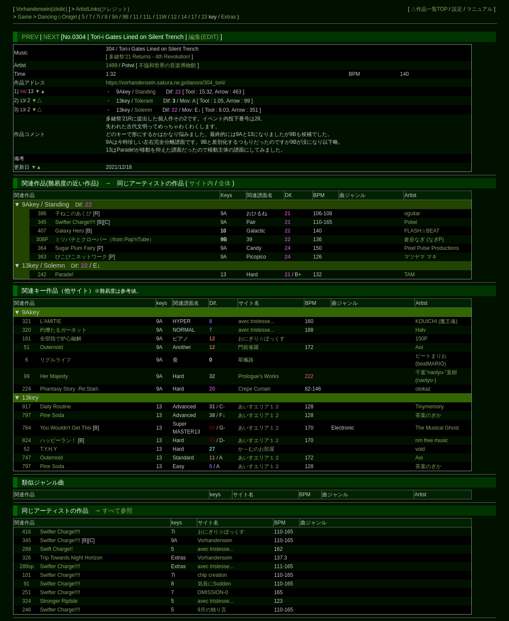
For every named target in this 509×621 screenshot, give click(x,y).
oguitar (412, 213)
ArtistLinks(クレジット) (102, 9)
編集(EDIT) (204, 36)
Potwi (410, 222)
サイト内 (201, 183)
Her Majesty (54, 376)
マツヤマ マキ (420, 257)
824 (26, 440)
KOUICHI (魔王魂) (436, 321)
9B (125, 17)
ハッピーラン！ (58, 440)
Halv (420, 330)
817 (26, 407)
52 (26, 449)
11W (161, 17)
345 (42, 222)
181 (26, 339)
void (420, 449)
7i (98, 17)
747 (26, 458)
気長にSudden (214, 584)
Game (25, 17)
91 (26, 584)
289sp (27, 566)
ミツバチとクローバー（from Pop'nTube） (104, 239)
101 (26, 575)
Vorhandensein (215, 540)
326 (26, 558)
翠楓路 (246, 360)
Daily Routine (55, 407)
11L (147, 17)
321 (26, 321)
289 (26, 549)
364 (42, 248)
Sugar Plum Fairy (75, 248)
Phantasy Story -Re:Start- (69, 389)
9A (115, 17)
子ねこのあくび (73, 213)
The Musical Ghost (437, 428)
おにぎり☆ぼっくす (261, 339)
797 (26, 415)
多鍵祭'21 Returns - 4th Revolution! (149, 57)
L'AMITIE (50, 321)
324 (26, 601)
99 (26, 376)
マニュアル (480, 9)
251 (26, 592)
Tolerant (143, 101)
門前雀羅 (248, 347)
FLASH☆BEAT (421, 231)
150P (421, 339)
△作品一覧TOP (429, 9)
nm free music (431, 440)
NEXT (51, 36)
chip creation (212, 575)
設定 (457, 9)
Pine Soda (52, 415)
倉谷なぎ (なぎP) (424, 239)
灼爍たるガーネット (63, 330)
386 (42, 213)
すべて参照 (117, 510)
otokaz (423, 389)
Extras (228, 17)
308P (42, 239)
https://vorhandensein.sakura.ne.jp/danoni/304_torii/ (165, 83)
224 (26, 389)
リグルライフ (55, 360)
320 (26, 330)
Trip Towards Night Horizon (71, 558)
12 (173, 17)
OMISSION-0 (213, 592)
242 (42, 275)
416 (26, 532)
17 (194, 17)
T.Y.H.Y (48, 449)
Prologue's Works (258, 376)
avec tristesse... (256, 321)
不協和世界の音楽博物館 (168, 65)
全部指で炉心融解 (61, 339)
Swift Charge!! (56, 549)
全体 (225, 183)
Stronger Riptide (59, 601)
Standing (145, 92)
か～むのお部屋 (256, 449)
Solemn (143, 110)
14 (184, 17)
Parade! (64, 275)
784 (26, 428)
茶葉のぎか (428, 415)
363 (42, 257)
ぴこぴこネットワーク (81, 257)
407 (42, 231)
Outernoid (51, 347)
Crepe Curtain (254, 389)
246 (26, 610)
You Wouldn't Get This (65, 428)
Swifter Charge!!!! (75, 222)
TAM (409, 275)
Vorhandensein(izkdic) (42, 9)
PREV (30, 36)
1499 (111, 65)
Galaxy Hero (69, 231)
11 (136, 17)
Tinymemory (429, 407)
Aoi (419, 347)
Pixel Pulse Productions (431, 248)
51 (26, 347)
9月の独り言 (212, 610)
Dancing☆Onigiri (58, 17)
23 (204, 17)
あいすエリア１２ (259, 407)
